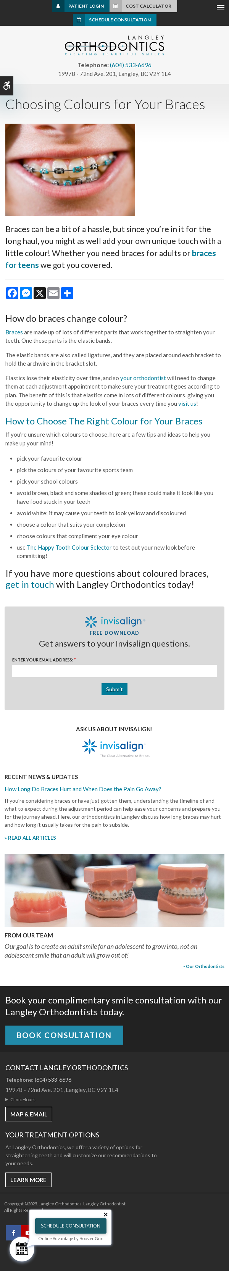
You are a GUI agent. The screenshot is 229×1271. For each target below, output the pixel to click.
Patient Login (86, 6)
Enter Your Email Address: (44, 659)
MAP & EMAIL (28, 1114)
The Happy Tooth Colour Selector (69, 547)
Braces (14, 332)
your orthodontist (143, 377)
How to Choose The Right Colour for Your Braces (103, 420)
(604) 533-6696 (131, 64)
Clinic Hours (22, 1099)
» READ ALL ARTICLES (30, 838)
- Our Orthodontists (203, 966)
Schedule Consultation (120, 20)
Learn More (28, 1179)
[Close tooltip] (105, 1214)
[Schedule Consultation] (22, 1249)
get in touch (29, 584)
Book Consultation (64, 1035)
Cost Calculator (148, 6)
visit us (187, 403)
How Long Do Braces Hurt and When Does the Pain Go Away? (83, 789)
